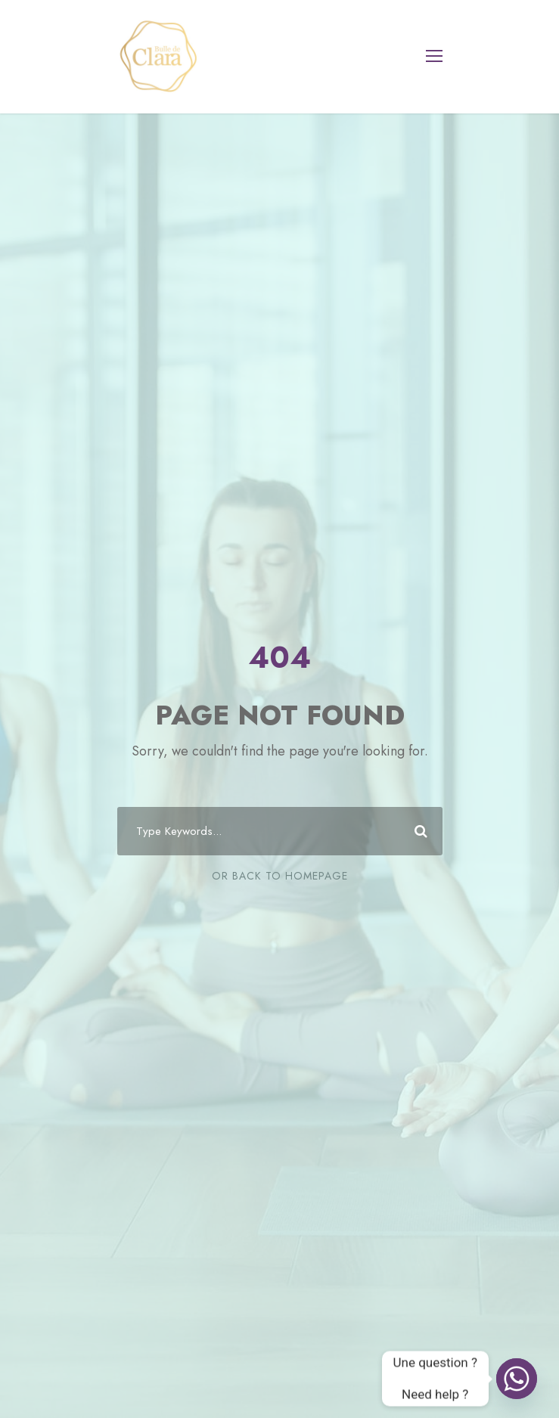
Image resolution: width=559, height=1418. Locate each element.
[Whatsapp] (516, 1378)
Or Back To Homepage (280, 875)
